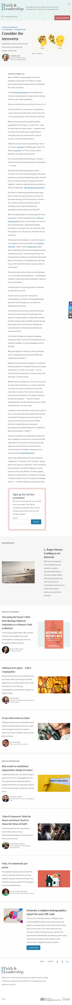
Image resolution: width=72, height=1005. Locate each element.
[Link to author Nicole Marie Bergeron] (5, 892)
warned (17, 150)
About (42, 961)
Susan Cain (31, 246)
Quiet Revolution (27, 453)
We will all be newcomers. (34, 187)
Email (15, 518)
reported (20, 147)
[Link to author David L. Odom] (5, 798)
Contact (50, 961)
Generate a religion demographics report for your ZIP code (46, 912)
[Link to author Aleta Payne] (5, 743)
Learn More (33, 948)
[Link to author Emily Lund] (5, 57)
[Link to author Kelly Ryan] (5, 700)
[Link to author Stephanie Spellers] (5, 845)
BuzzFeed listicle (20, 92)
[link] (18, 572)
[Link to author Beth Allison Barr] (5, 650)
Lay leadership (7, 30)
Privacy (3, 999)
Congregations (20, 30)
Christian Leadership (9, 27)
